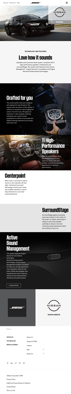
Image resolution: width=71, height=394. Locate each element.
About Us (30, 337)
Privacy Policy (11, 379)
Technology (12, 2)
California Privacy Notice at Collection (19, 383)
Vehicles (5, 2)
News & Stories (12, 344)
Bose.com (30, 354)
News (18, 2)
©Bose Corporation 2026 (15, 375)
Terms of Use (11, 390)
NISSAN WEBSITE (54, 315)
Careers (29, 345)
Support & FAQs (32, 341)
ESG (28, 349)
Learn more (13, 285)
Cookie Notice (11, 387)
